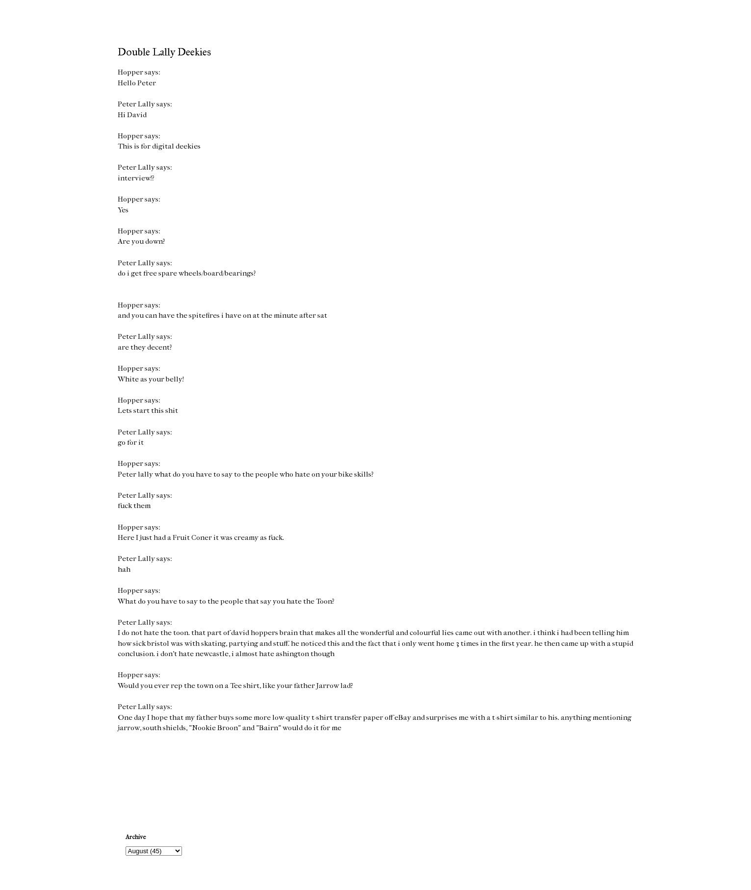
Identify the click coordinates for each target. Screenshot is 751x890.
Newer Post (137, 775)
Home (377, 775)
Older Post (615, 775)
